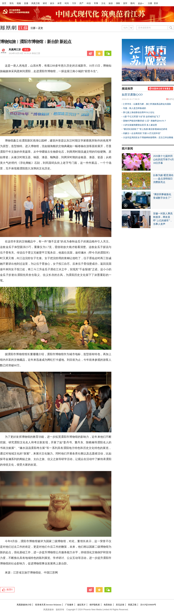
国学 (125, 3)
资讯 (11, 3)
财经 (45, 3)
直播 (26, 3)
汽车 (74, 3)
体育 (59, 3)
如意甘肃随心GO (132, 94)
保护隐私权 (94, 604)
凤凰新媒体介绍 (24, 604)
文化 (103, 3)
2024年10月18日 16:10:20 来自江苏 (24, 53)
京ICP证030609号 (148, 604)
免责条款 (108, 604)
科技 (89, 3)
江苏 (33, 28)
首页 (4, 3)
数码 (132, 3)
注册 (150, 3)
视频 (19, 3)
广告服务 (69, 604)
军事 (96, 3)
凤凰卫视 (35, 3)
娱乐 (52, 3)
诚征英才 (81, 604)
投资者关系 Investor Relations (48, 604)
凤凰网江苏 (15, 49)
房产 (81, 3)
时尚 (67, 3)
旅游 (111, 3)
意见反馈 (120, 604)
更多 (140, 3)
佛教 (118, 3)
